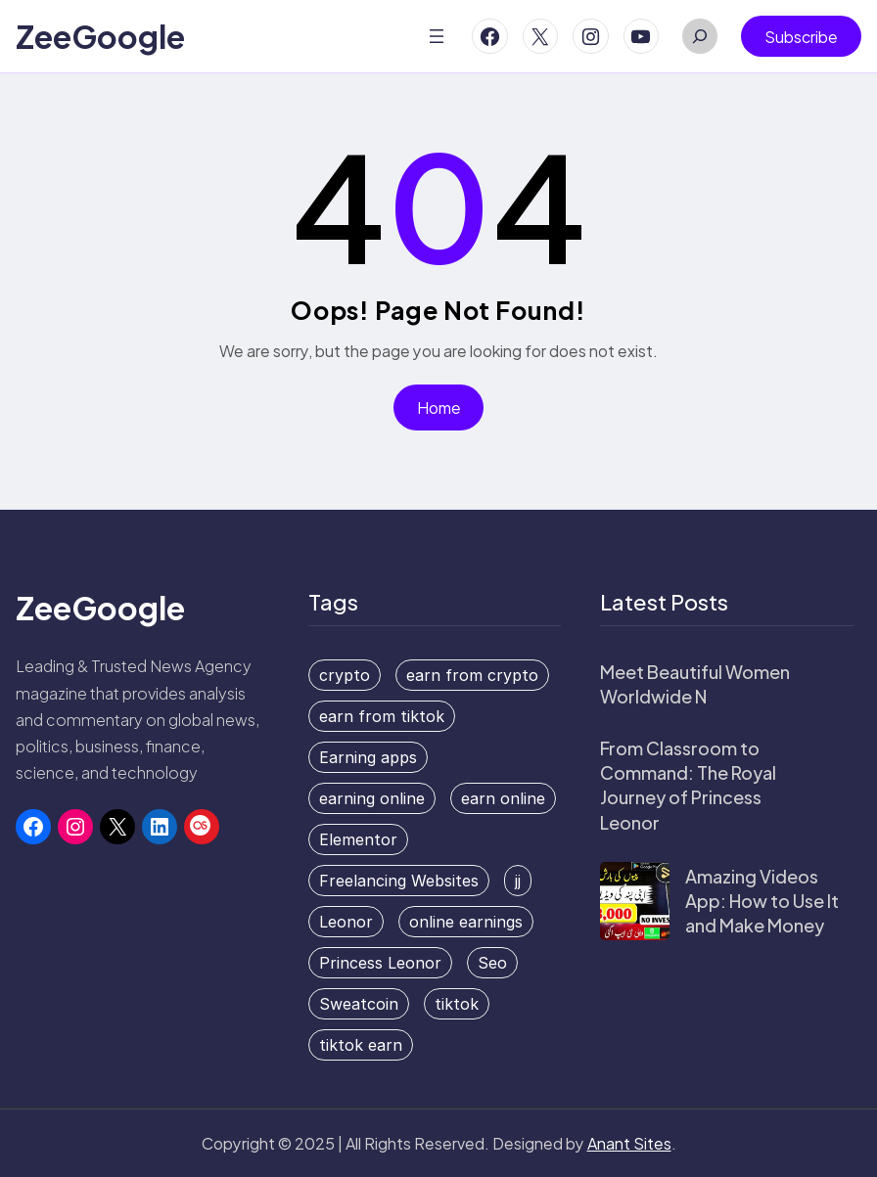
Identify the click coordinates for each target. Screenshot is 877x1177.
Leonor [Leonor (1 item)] (346, 921)
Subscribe (801, 36)
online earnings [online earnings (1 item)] (466, 921)
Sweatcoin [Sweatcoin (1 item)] (358, 1004)
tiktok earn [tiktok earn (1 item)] (360, 1045)
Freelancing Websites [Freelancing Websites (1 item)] (399, 880)
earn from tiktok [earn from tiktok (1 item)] (381, 716)
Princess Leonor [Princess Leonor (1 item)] (380, 963)
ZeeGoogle (100, 36)
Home (439, 407)
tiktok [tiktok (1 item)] (457, 1004)
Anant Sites (629, 1143)
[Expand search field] (699, 36)
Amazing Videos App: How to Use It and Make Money (762, 900)
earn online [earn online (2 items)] (503, 798)
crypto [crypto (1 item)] (344, 675)
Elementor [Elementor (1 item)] (358, 839)
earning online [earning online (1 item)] (372, 798)
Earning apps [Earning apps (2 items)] (368, 757)
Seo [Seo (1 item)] (492, 963)
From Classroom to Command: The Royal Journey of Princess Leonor (688, 785)
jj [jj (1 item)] (518, 880)
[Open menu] (436, 36)
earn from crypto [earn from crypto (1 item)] (472, 675)
